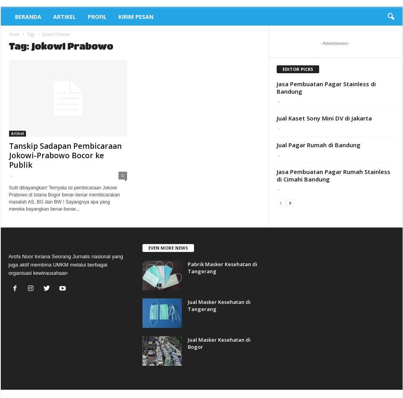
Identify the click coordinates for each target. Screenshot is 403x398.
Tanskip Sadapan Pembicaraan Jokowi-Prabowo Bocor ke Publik (65, 155)
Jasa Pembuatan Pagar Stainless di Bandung (326, 87)
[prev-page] (281, 203)
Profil (97, 16)
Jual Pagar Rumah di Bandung (318, 145)
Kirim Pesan (135, 16)
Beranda (28, 16)
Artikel (64, 16)
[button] (390, 17)
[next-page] (290, 203)
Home (14, 34)
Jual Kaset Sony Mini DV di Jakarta (324, 118)
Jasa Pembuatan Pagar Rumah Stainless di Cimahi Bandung (333, 175)
